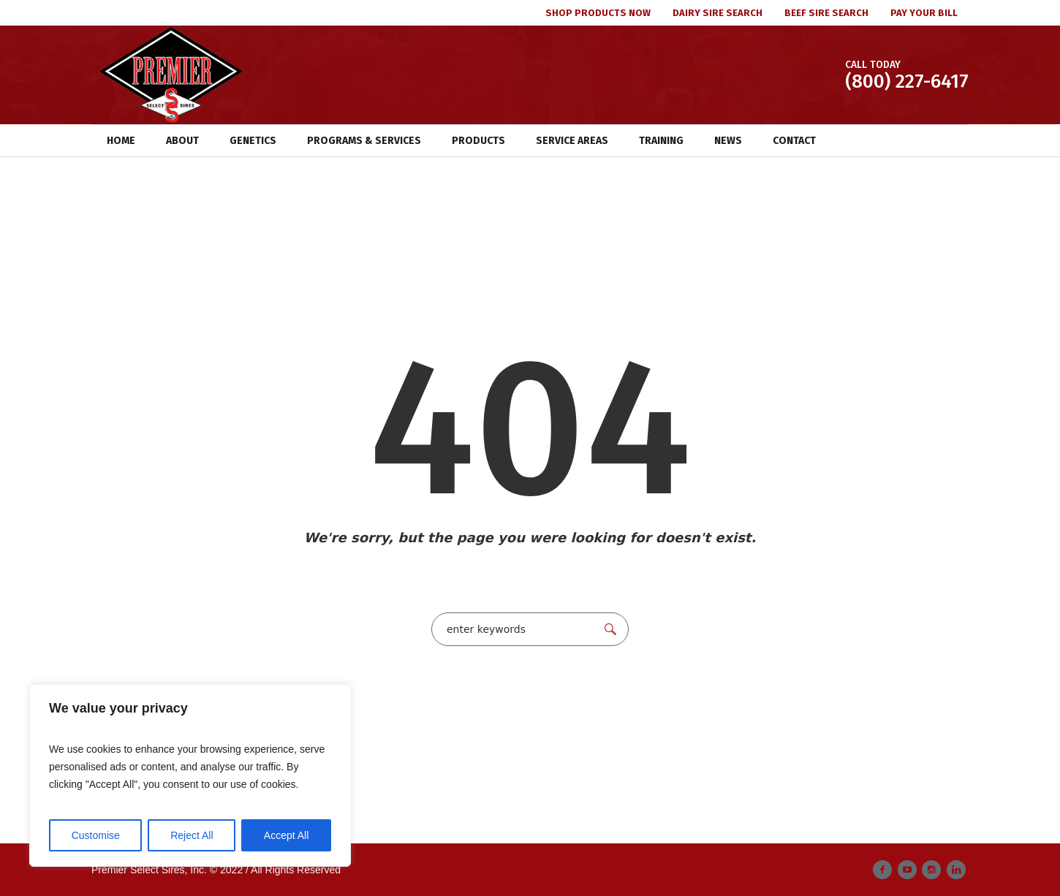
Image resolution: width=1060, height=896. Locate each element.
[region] (190, 775)
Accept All (286, 835)
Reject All (191, 835)
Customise (96, 835)
